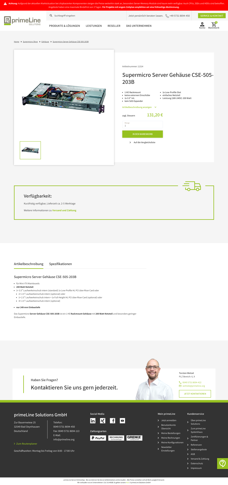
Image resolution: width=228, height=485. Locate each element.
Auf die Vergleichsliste (142, 142)
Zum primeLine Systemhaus (198, 430)
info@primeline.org (63, 439)
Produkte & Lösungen (64, 26)
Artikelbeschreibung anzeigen (139, 107)
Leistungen (94, 26)
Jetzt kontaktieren (195, 393)
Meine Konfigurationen (172, 442)
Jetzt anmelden (168, 420)
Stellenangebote (199, 449)
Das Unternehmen (139, 26)
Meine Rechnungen (170, 437)
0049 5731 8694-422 (191, 382)
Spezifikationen (60, 264)
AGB (193, 454)
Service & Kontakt (211, 15)
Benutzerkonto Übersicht (168, 426)
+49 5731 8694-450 (177, 16)
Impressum (196, 468)
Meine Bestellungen (170, 433)
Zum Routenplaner (25, 443)
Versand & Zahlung (200, 458)
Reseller (114, 26)
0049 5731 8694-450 (64, 426)
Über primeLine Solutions (198, 422)
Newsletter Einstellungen (168, 449)
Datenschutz (197, 463)
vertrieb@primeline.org (193, 385)
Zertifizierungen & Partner (199, 438)
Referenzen (196, 444)
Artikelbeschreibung (28, 264)
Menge (127, 123)
